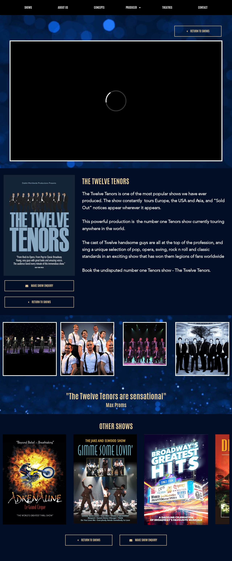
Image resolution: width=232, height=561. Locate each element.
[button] (197, 31)
